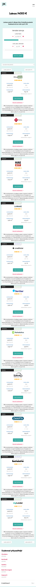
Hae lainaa (18, 99)
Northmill (4, 560)
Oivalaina (4, 555)
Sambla (3, 565)
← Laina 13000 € (7, 70)
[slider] (19, 40)
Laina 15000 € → (28, 70)
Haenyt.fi (4, 576)
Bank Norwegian (6, 570)
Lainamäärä (18, 33)
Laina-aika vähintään (18, 43)
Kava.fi (8, 584)
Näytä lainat (18, 55)
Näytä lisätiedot (18, 103)
